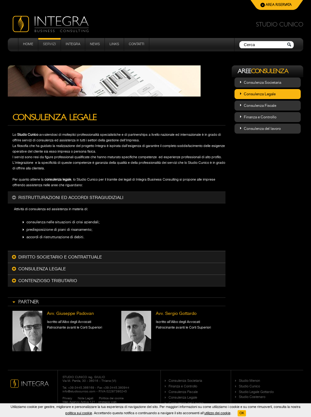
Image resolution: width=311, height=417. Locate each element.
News (95, 44)
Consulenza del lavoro (262, 128)
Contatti (136, 44)
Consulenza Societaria (262, 82)
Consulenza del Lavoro (186, 403)
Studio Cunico (249, 386)
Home (28, 44)
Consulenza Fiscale (260, 105)
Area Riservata (276, 5)
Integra (73, 44)
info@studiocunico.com (79, 391)
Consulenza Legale (260, 94)
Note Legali (85, 398)
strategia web (107, 402)
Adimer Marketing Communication (127, 405)
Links (114, 44)
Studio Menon (249, 381)
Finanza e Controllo (260, 117)
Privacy (67, 398)
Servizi (49, 44)
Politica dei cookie (111, 398)
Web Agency (71, 402)
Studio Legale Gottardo (256, 392)
